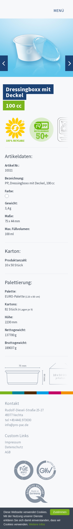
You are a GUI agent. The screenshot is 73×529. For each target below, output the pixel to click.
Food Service (55, 392)
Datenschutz (14, 447)
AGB (8, 452)
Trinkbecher (43, 392)
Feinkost (6, 392)
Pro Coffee (30, 392)
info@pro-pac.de (16, 425)
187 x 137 (18, 392)
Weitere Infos (37, 524)
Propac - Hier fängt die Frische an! (17, 8)
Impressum (13, 442)
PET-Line (67, 392)
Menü (59, 10)
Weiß (7, 196)
